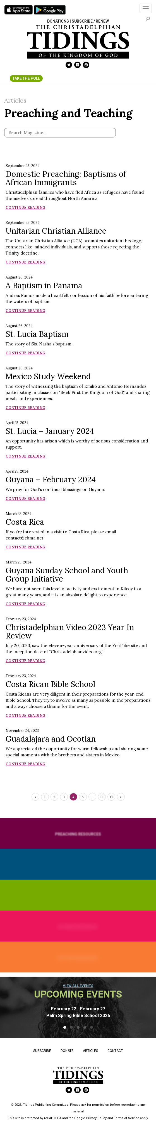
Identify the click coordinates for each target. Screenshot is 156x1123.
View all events (78, 986)
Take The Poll (26, 78)
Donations (58, 21)
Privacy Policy (96, 1118)
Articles (90, 1051)
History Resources (78, 958)
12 (111, 797)
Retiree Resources (78, 927)
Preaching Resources (78, 834)
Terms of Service (126, 1118)
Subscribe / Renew (90, 21)
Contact (115, 1051)
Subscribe (42, 1051)
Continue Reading (25, 207)
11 (102, 797)
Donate (67, 1051)
